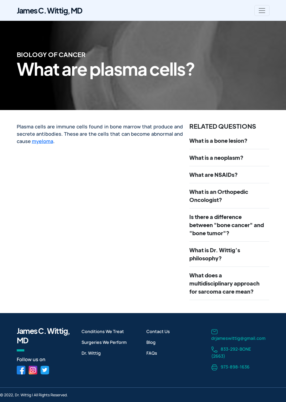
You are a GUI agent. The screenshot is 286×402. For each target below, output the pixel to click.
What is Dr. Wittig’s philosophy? (214, 254)
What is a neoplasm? (216, 157)
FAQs (151, 353)
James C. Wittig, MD (49, 10)
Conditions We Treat (103, 331)
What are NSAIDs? (213, 174)
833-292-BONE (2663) (231, 352)
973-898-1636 (230, 367)
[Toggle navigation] (262, 10)
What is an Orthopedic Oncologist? (218, 195)
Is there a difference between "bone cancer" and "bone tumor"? (226, 224)
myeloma (42, 141)
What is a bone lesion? (218, 140)
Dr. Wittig (91, 353)
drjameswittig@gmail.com (238, 334)
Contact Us (158, 331)
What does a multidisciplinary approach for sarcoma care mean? (224, 283)
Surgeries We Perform (104, 342)
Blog (151, 342)
